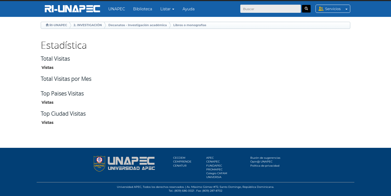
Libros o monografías (189, 25)
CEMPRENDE (182, 161)
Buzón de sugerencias (265, 158)
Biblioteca (142, 9)
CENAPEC (213, 161)
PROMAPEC (214, 169)
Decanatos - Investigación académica (137, 25)
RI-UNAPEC (58, 25)
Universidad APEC (129, 187)
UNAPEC (116, 9)
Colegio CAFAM (216, 173)
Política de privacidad (264, 165)
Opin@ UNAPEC (261, 161)
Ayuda (188, 9)
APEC (210, 158)
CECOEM (179, 158)
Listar (167, 9)
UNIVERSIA (213, 177)
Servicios (337, 9)
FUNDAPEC (214, 165)
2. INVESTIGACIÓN (88, 25)
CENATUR (180, 165)
